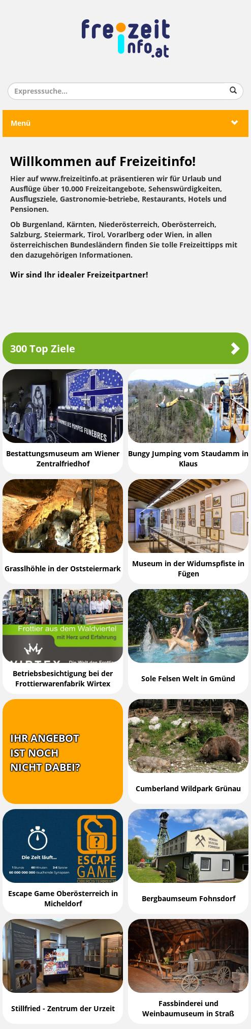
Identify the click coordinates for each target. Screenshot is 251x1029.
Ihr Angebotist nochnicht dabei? (45, 752)
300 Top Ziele (125, 348)
